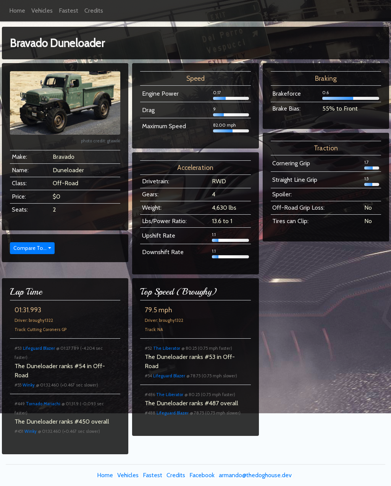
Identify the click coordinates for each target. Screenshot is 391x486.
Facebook (202, 475)
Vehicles (42, 10)
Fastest (68, 10)
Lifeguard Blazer (39, 348)
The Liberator (166, 348)
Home (17, 10)
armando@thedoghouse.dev (255, 475)
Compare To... (30, 248)
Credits (93, 10)
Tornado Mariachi (43, 403)
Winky (29, 385)
